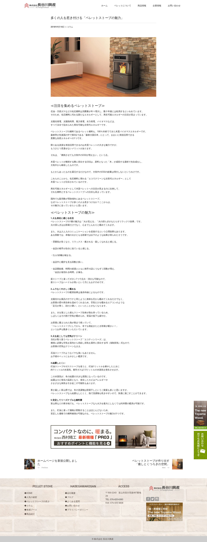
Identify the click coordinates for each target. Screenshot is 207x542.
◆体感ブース (30, 510)
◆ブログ (69, 497)
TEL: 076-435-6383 (114, 499)
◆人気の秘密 (30, 497)
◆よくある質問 (72, 501)
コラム (70, 27)
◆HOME (28, 493)
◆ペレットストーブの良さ (37, 501)
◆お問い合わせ (72, 505)
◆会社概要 (70, 493)
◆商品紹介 (29, 514)
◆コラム (28, 505)
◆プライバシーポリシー (76, 510)
